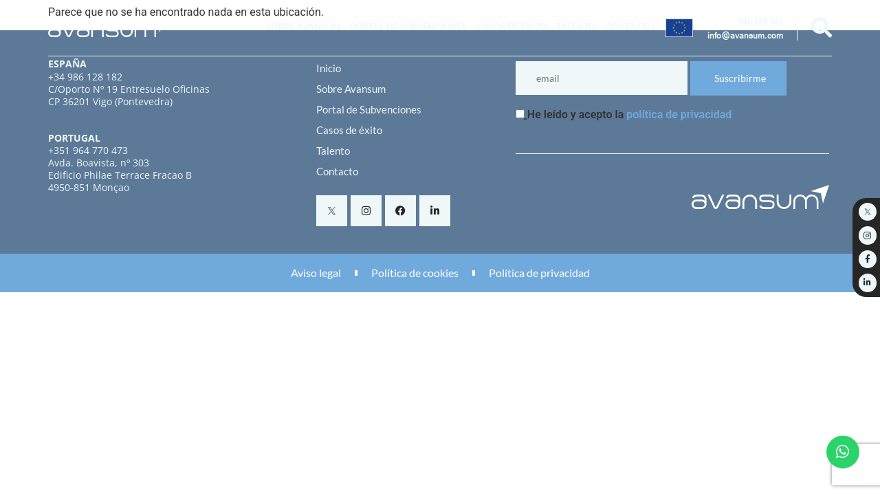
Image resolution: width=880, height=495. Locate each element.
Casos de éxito (511, 26)
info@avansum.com (745, 37)
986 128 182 (760, 23)
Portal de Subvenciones (408, 26)
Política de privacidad (539, 272)
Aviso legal (316, 272)
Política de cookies (415, 272)
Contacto (629, 26)
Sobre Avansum (303, 26)
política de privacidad (679, 114)
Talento (575, 26)
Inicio (328, 68)
